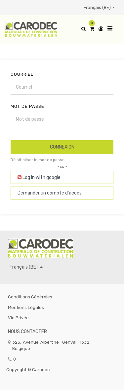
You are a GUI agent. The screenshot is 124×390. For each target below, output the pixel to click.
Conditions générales (30, 296)
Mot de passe (27, 106)
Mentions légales (26, 307)
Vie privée (18, 317)
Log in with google (39, 177)
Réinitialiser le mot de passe (37, 159)
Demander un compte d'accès (50, 193)
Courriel (22, 74)
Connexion (62, 147)
